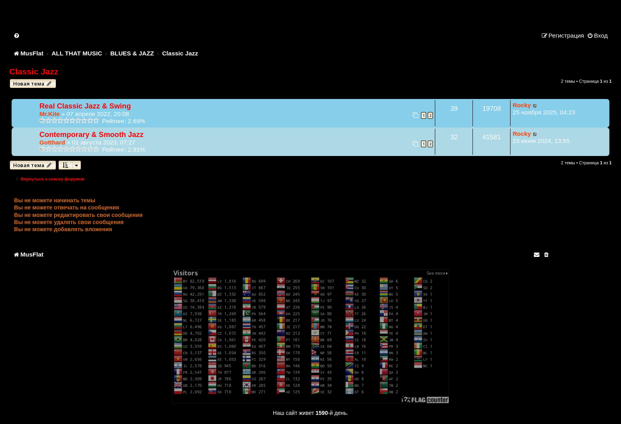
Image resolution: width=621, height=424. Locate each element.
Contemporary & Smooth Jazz (92, 134)
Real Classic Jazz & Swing (85, 106)
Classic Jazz (34, 71)
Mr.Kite (50, 113)
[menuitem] (17, 35)
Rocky (521, 105)
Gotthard (52, 142)
